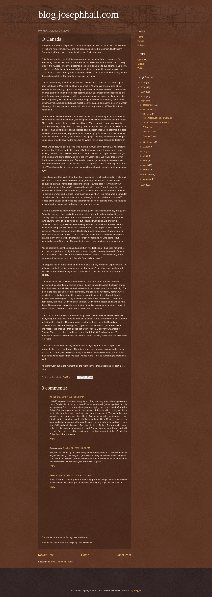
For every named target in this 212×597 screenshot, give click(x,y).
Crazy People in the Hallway (156, 122)
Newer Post (45, 555)
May (145, 160)
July (145, 151)
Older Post (124, 555)
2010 (143, 87)
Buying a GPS (149, 131)
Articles (140, 45)
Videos (140, 41)
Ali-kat (53, 397)
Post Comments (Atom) (62, 561)
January (147, 179)
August (147, 147)
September (148, 142)
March (146, 169)
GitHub (140, 64)
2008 (143, 96)
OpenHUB (142, 59)
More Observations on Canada (157, 118)
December (148, 105)
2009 (143, 92)
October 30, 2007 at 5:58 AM (70, 397)
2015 (143, 82)
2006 (143, 185)
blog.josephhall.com (78, 14)
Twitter (140, 68)
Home (85, 555)
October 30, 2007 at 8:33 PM (76, 448)
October (147, 114)
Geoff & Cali (56, 475)
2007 (143, 101)
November (148, 109)
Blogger (137, 590)
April (145, 165)
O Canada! (148, 127)
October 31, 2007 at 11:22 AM (77, 475)
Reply (52, 438)
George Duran (149, 136)
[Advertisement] (76, 578)
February (147, 174)
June (146, 156)
